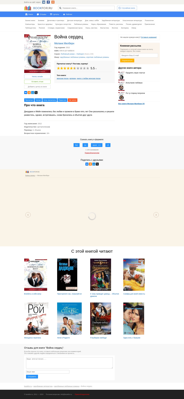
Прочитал (29, 100)
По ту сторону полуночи (131, 93)
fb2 (76, 145)
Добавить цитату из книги (37, 87)
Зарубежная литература (111, 20)
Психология (149, 20)
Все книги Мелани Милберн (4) (131, 104)
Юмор (134, 28)
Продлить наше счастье (131, 73)
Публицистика (30, 28)
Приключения (150, 24)
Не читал (72, 100)
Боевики (41, 20)
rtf (108, 145)
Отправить (32, 377)
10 (87, 68)
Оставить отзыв (37, 82)
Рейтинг (69, 14)
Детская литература (74, 20)
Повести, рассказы (116, 24)
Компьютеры (30, 24)
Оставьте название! (149, 37)
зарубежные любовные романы (72, 57)
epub (97, 145)
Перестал (62, 100)
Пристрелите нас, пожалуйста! (69, 294)
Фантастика (104, 28)
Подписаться (127, 60)
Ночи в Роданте (63, 338)
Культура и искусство (63, 24)
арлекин (72, 78)
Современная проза (75, 28)
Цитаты (56, 14)
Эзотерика (125, 28)
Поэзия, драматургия (134, 24)
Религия (42, 28)
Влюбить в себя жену (32, 294)
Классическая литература (132, 20)
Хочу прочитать (50, 100)
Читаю (38, 100)
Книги (31, 14)
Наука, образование (98, 24)
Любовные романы (81, 24)
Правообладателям (82, 394)
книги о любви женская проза (88, 78)
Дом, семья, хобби (92, 20)
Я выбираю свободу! (98, 338)
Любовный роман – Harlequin (72, 54)
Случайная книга (128, 8)
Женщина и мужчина (32, 338)
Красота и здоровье (45, 24)
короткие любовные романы (97, 57)
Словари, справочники (56, 28)
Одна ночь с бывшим (131, 338)
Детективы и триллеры (55, 20)
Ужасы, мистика (91, 28)
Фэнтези (115, 28)
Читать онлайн (37, 76)
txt (85, 145)
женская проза (62, 78)
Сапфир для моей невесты (134, 294)
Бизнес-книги (30, 20)
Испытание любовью (130, 83)
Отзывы (43, 14)
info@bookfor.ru (66, 394)
